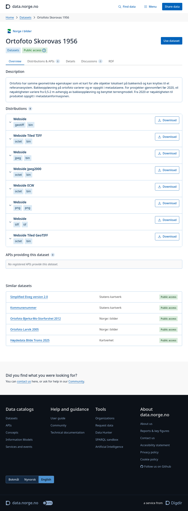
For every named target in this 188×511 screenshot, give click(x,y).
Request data (104, 425)
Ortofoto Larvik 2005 (24, 329)
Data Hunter (103, 433)
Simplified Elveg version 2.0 (29, 297)
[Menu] (150, 6)
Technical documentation (68, 433)
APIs (9, 425)
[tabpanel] (94, 209)
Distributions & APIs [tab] (43, 61)
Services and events (19, 447)
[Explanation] (44, 50)
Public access (32, 50)
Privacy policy (149, 452)
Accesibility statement (155, 445)
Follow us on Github (155, 467)
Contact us (147, 438)
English (46, 479)
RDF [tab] (111, 61)
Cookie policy (149, 460)
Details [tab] (70, 61)
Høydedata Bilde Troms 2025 (30, 340)
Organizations (104, 418)
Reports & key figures (154, 431)
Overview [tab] (15, 61)
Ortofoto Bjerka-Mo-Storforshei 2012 (35, 318)
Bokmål (14, 479)
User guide (58, 418)
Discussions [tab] (92, 61)
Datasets (25, 17)
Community (76, 381)
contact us (24, 381)
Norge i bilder (19, 31)
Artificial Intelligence (109, 447)
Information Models (19, 440)
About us (146, 424)
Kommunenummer (23, 308)
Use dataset (172, 41)
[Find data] (126, 6)
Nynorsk (30, 479)
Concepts (12, 433)
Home (10, 17)
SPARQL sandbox (106, 440)
